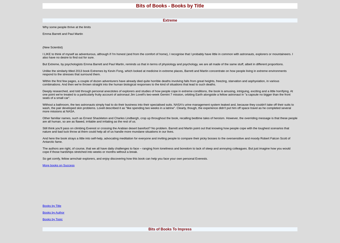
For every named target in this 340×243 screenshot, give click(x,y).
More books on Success (59, 165)
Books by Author (53, 212)
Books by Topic (53, 219)
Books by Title (52, 205)
